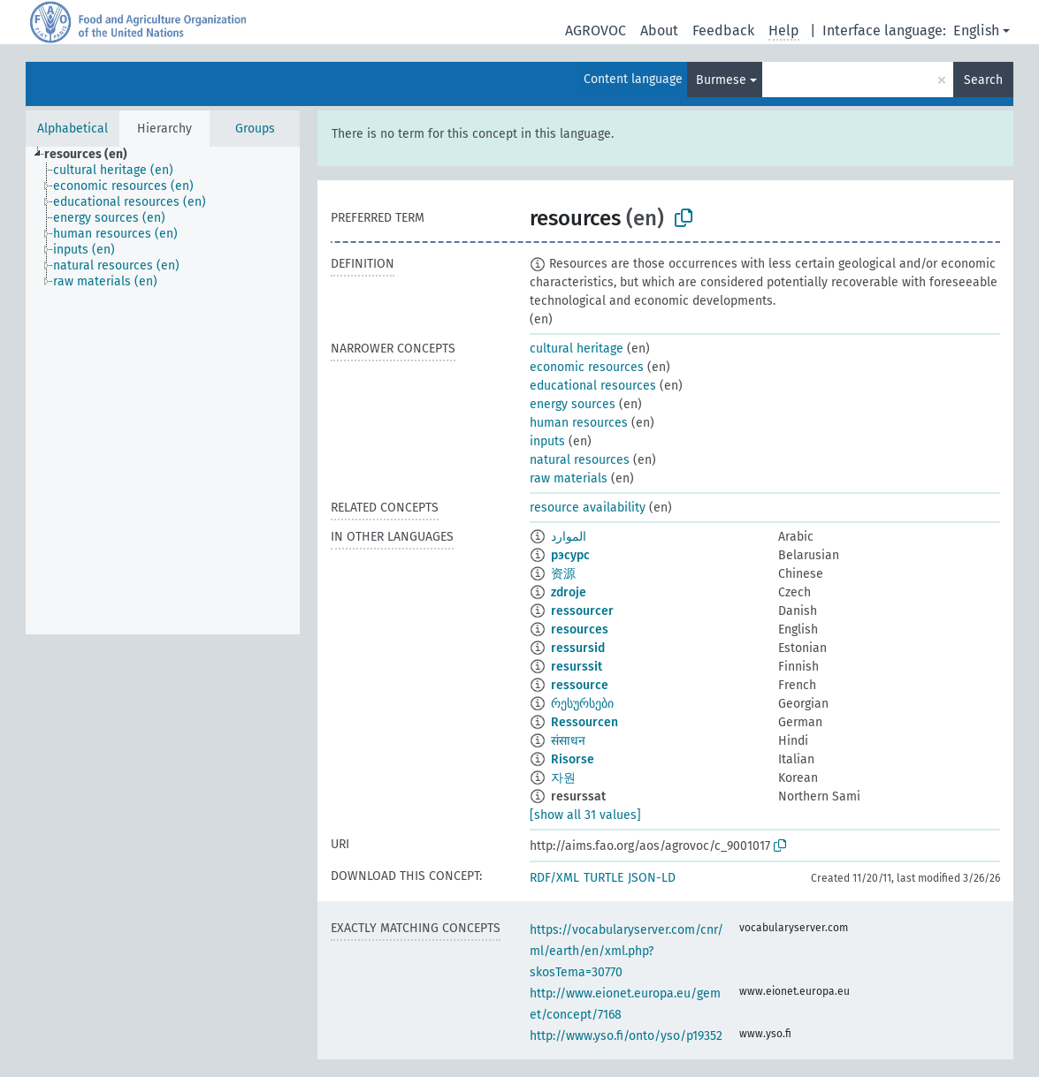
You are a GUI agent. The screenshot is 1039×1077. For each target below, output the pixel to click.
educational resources (593, 385)
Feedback (723, 30)
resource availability (588, 507)
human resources (579, 422)
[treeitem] (93, 155)
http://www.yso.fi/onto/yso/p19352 (626, 1035)
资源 (563, 573)
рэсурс (570, 555)
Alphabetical (72, 128)
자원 (563, 777)
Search (983, 79)
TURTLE (603, 877)
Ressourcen (584, 722)
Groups (255, 128)
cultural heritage (576, 348)
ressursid (578, 648)
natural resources (580, 459)
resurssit (576, 666)
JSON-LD (652, 877)
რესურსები (582, 703)
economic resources (587, 367)
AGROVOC (595, 30)
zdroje (568, 592)
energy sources (572, 404)
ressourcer (582, 610)
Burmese (721, 79)
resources (579, 629)
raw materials (568, 478)
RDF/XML (554, 877)
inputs (547, 441)
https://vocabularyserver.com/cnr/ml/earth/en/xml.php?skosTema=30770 (626, 951)
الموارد (568, 536)
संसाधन (568, 740)
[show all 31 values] (585, 815)
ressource (579, 685)
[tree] (163, 390)
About (659, 30)
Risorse (572, 759)
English (976, 30)
